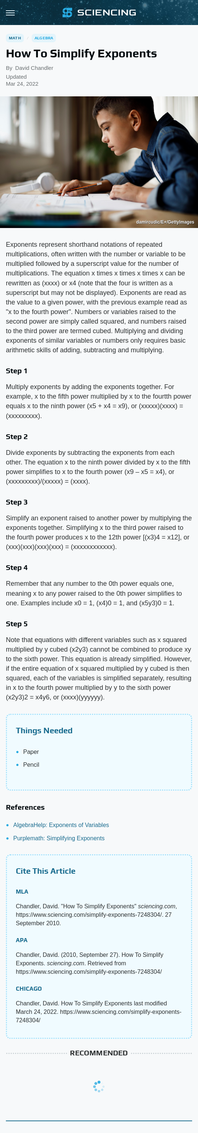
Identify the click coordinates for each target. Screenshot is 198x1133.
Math (15, 38)
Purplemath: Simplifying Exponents (59, 838)
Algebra (44, 38)
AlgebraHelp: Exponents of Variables (61, 825)
